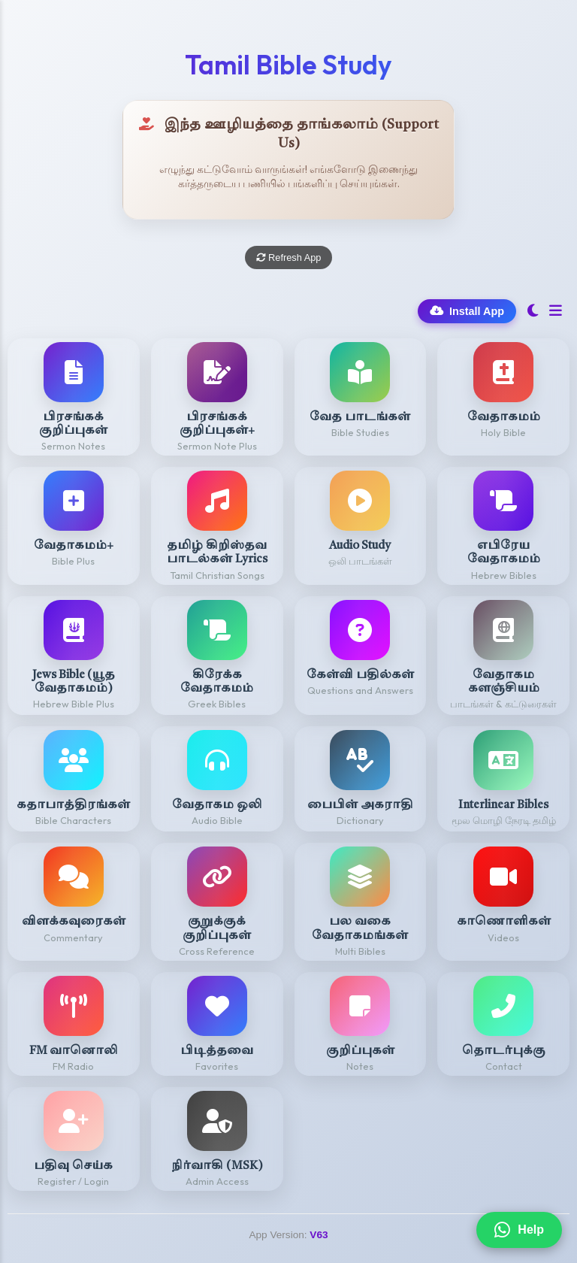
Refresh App (289, 257)
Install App (467, 311)
